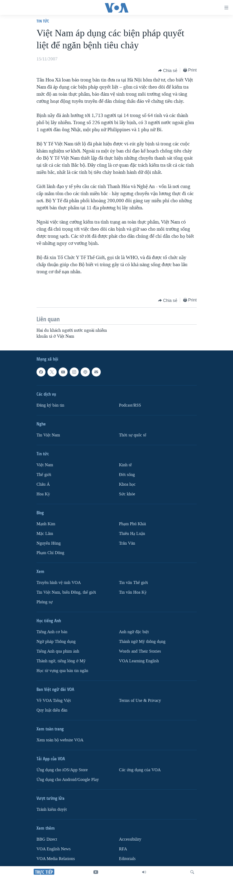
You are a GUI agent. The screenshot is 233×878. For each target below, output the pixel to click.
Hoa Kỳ (43, 494)
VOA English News (54, 849)
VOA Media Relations (56, 858)
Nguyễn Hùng (49, 543)
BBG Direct (47, 839)
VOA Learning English (139, 661)
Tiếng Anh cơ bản (52, 632)
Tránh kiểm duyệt (52, 809)
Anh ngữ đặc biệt (134, 632)
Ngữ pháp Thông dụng (56, 641)
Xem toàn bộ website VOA (60, 740)
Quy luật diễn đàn (52, 710)
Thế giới (44, 474)
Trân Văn (127, 543)
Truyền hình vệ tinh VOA (59, 582)
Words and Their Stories (140, 651)
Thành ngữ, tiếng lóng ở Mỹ (61, 661)
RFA (123, 849)
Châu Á (43, 484)
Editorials (127, 858)
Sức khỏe (127, 494)
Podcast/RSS (130, 405)
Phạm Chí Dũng (50, 552)
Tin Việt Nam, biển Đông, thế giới (66, 592)
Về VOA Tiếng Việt (54, 700)
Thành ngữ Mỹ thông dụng (142, 641)
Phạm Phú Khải (132, 524)
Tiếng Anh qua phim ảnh (58, 651)
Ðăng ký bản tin (50, 405)
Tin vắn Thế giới (133, 582)
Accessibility (130, 839)
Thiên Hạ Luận (132, 533)
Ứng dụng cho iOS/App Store (62, 770)
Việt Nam (45, 465)
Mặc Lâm (45, 533)
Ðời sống (127, 474)
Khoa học (127, 484)
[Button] (167, 70)
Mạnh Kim (46, 524)
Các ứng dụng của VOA (140, 770)
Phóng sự (45, 602)
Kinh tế (125, 465)
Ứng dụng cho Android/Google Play (68, 779)
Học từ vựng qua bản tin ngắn (62, 670)
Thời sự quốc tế (132, 435)
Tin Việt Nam (48, 435)
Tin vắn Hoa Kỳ (133, 592)
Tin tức (43, 21)
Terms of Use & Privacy (140, 700)
